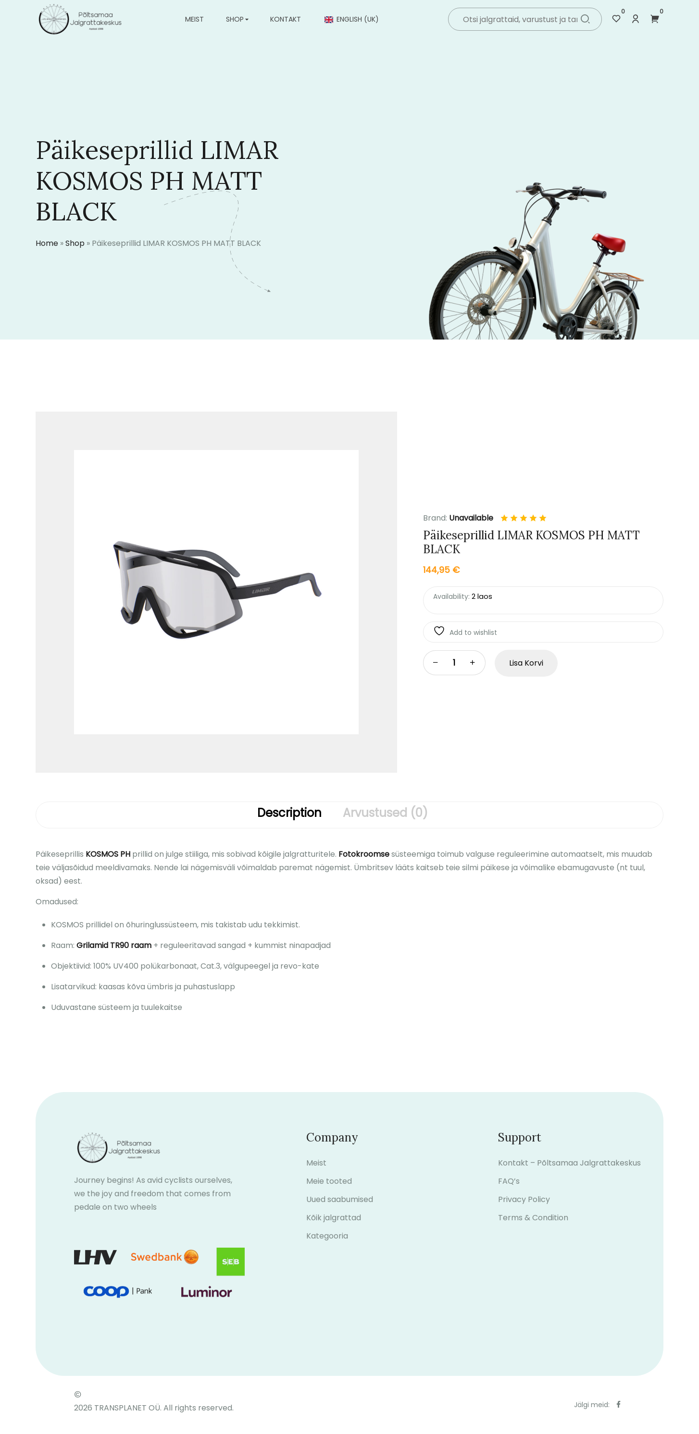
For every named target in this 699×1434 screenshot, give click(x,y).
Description (289, 813)
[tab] (289, 815)
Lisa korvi (526, 662)
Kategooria (327, 1246)
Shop (235, 19)
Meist (194, 19)
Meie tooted (329, 1191)
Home (47, 243)
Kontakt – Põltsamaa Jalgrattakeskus (569, 1173)
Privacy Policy (524, 1209)
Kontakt (285, 19)
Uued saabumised (339, 1209)
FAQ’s (509, 1191)
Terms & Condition (533, 1228)
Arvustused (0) (385, 813)
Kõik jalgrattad (333, 1228)
